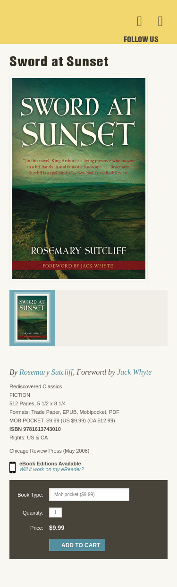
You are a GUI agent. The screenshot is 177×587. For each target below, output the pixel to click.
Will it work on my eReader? (51, 469)
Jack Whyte (134, 372)
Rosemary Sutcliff (46, 372)
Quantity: (33, 513)
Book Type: (30, 495)
